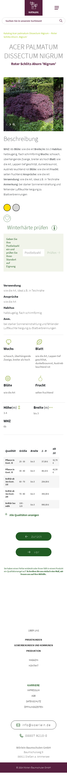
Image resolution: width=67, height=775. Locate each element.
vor (33, 552)
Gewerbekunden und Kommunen (33, 645)
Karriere (33, 685)
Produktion (33, 650)
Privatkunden (33, 639)
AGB (33, 695)
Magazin (33, 660)
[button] (10, 124)
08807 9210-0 (33, 735)
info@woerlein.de (33, 725)
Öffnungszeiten (33, 706)
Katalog (8, 33)
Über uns (33, 630)
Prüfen (53, 253)
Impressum (33, 690)
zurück (33, 536)
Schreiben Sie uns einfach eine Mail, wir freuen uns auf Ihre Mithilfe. (42, 572)
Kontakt (33, 665)
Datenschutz (33, 701)
